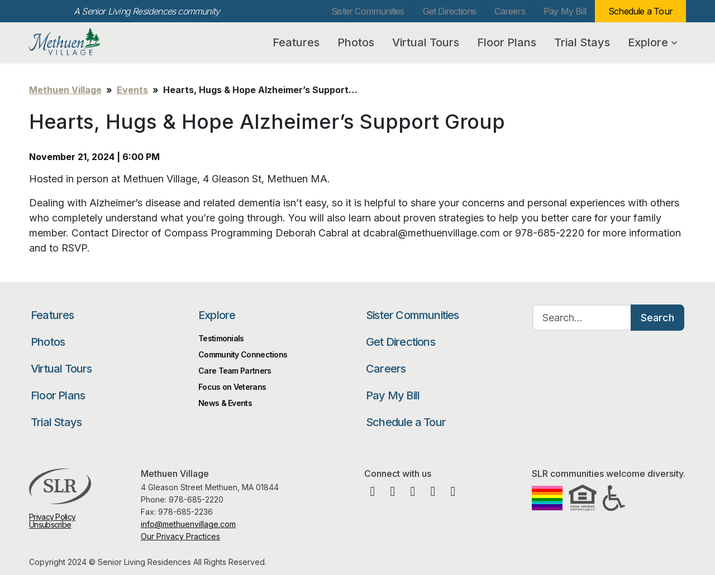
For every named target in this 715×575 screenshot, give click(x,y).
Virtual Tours (425, 42)
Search (657, 317)
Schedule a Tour (640, 11)
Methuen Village (87, 41)
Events (132, 89)
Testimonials (221, 338)
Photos (355, 42)
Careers (509, 11)
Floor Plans (506, 42)
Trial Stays (582, 42)
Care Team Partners (234, 370)
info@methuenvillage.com (188, 524)
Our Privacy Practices (180, 536)
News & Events (225, 403)
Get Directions (449, 11)
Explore (652, 42)
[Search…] (582, 318)
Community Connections (242, 354)
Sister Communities (367, 11)
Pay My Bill (565, 11)
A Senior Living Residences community (147, 11)
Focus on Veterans (232, 387)
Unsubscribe (50, 524)
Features (296, 42)
